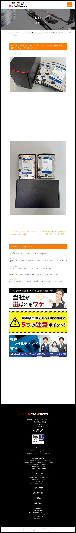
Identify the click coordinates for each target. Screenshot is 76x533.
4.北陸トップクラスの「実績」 (38, 466)
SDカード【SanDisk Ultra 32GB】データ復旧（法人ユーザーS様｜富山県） (30, 268)
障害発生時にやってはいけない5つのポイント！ (38, 454)
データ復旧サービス (18, 33)
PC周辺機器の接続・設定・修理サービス (38, 477)
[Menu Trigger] (69, 4)
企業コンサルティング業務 (38, 479)
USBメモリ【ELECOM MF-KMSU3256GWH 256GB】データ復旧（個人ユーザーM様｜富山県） (35, 281)
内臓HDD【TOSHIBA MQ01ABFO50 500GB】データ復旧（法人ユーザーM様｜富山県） (33, 274)
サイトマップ (46, 530)
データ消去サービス (38, 481)
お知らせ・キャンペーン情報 (38, 450)
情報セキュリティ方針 (38, 530)
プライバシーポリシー (27, 530)
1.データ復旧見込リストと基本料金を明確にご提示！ (38, 461)
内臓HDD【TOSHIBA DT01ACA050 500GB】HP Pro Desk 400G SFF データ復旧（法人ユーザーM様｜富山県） (38, 261)
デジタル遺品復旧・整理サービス (38, 483)
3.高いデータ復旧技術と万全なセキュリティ (38, 464)
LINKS (52, 530)
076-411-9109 (40, 424)
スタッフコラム (38, 452)
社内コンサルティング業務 (38, 514)
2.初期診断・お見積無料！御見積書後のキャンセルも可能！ (38, 462)
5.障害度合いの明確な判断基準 (38, 468)
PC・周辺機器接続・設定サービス (38, 512)
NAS (27, 33)
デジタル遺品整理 (38, 518)
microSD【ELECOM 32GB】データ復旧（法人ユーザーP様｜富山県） (28, 254)
